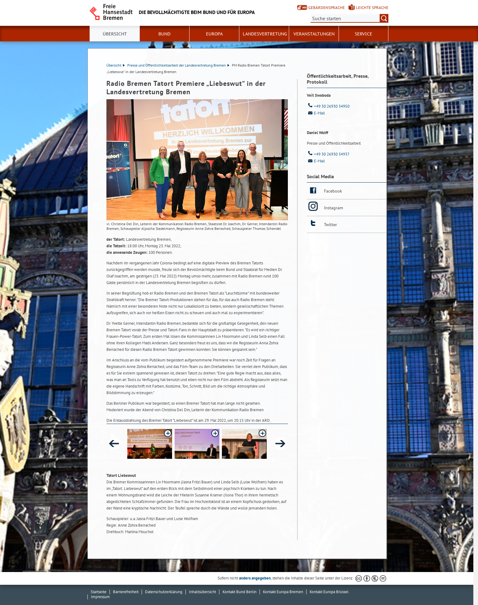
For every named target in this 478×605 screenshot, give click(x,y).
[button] (149, 444)
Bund (164, 34)
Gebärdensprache (326, 7)
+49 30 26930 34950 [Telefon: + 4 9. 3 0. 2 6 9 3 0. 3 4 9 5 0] (328, 106)
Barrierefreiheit (125, 591)
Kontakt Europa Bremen (283, 591)
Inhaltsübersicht (202, 591)
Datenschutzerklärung (163, 591)
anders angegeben (255, 578)
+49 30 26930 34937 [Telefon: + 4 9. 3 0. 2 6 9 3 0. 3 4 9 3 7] (328, 154)
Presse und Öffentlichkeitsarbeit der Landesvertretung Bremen (178, 65)
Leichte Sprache (372, 7)
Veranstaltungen (314, 34)
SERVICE (363, 34)
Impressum (100, 596)
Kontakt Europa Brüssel (329, 591)
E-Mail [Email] (316, 113)
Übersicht (115, 34)
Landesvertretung (265, 34)
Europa (214, 34)
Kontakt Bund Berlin (239, 591)
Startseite (98, 591)
